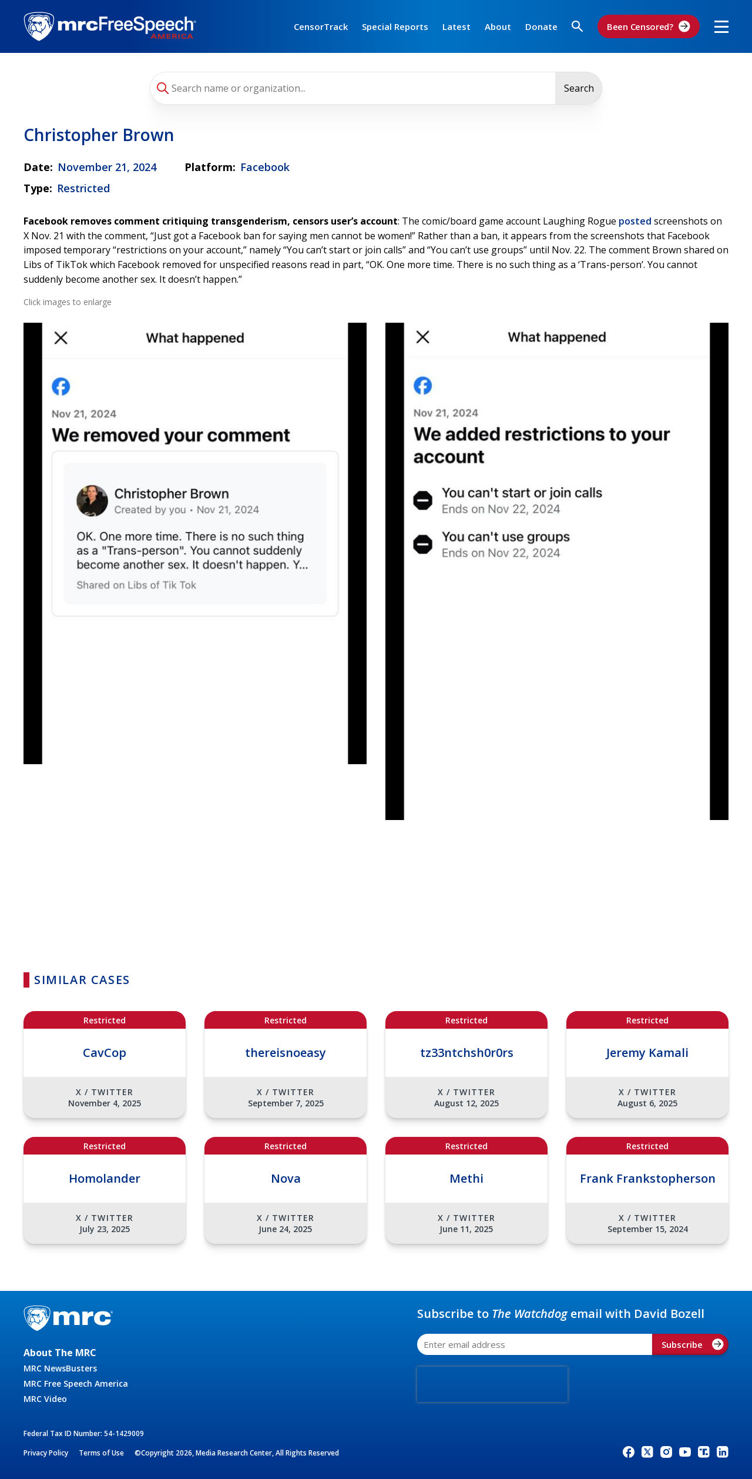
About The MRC (60, 1352)
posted (635, 221)
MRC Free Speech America (76, 1383)
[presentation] (492, 1384)
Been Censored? (648, 26)
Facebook (265, 167)
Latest (456, 26)
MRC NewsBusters (60, 1368)
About (498, 26)
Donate (541, 26)
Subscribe (693, 1344)
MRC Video (45, 1398)
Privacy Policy (46, 1453)
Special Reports (395, 26)
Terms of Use (101, 1453)
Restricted (83, 188)
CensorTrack (321, 26)
